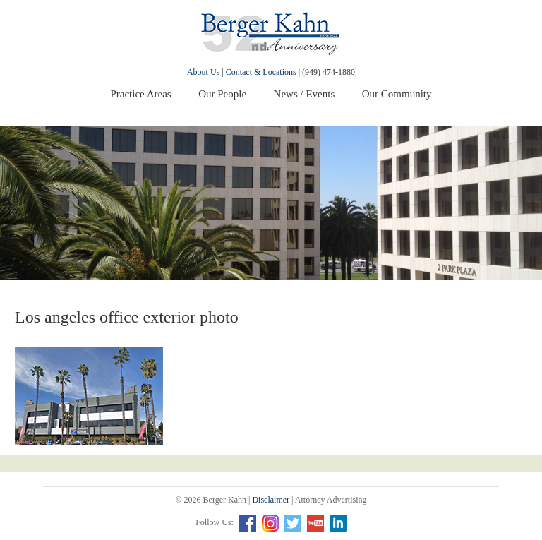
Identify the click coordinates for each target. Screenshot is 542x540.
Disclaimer (270, 500)
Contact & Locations (261, 72)
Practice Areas (140, 94)
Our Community (397, 94)
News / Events (304, 94)
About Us (203, 72)
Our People (222, 94)
